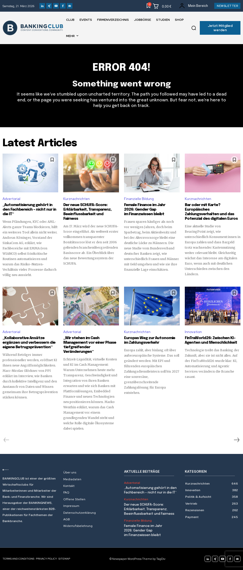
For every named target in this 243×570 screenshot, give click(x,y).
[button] (194, 28)
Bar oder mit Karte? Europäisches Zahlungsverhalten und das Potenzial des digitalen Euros (211, 212)
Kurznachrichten (76, 199)
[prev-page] (6, 440)
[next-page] (236, 440)
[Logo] (30, 470)
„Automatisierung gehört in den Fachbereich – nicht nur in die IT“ (29, 209)
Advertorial (11, 199)
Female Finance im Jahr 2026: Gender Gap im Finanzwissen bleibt (144, 209)
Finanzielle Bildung (139, 199)
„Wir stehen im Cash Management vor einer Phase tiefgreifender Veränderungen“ (89, 345)
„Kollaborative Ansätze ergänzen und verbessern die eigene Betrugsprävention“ (29, 342)
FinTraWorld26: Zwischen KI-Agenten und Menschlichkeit (211, 340)
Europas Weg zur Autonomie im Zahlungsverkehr (149, 340)
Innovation (193, 332)
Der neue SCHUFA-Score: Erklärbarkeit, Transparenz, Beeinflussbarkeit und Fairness (87, 212)
